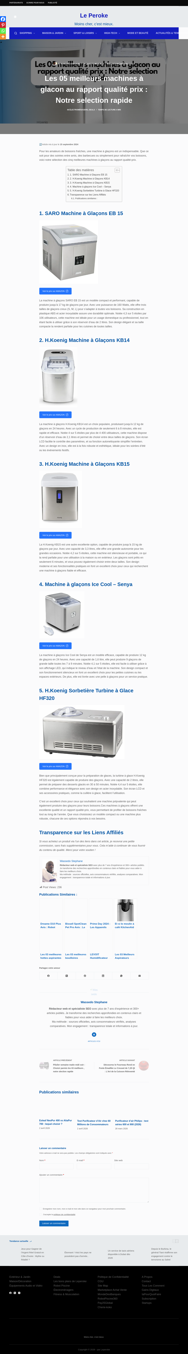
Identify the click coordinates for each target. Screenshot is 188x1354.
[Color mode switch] (15, 16)
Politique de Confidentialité (113, 1276)
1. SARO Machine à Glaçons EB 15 (88, 174)
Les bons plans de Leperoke (69, 1280)
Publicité (52, 3)
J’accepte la (59, 1214)
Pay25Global (105, 1302)
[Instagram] (19, 1292)
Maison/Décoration (20, 1280)
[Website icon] (94, 1030)
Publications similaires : (86, 198)
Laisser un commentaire (54, 1222)
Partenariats (16, 3)
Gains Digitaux (150, 1289)
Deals (132, 64)
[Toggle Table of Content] (115, 170)
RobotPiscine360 (107, 1297)
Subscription (149, 1297)
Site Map (103, 1284)
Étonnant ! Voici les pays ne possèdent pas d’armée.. (77, 1253)
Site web (118, 1159)
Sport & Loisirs (85, 33)
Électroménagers (118, 64)
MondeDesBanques (109, 1293)
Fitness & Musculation (66, 1293)
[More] (3, 37)
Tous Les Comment (153, 1284)
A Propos (147, 1276)
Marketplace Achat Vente (112, 1289)
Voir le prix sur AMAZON (56, 291)
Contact (146, 1280)
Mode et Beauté (137, 33)
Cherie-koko (105, 1306)
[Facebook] (3, 19)
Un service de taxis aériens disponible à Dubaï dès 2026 (121, 1254)
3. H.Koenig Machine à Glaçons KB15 (90, 182)
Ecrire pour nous (35, 3)
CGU (100, 1280)
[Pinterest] (3, 25)
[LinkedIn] (103, 971)
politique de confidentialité (64, 1214)
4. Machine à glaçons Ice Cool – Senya (90, 186)
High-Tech (112, 33)
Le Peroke (94, 15)
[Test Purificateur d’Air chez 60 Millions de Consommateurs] (94, 1104)
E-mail (80, 1160)
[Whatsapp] (3, 31)
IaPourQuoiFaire (151, 1293)
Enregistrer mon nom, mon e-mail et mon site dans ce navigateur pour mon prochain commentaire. (84, 1208)
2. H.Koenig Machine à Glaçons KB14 (90, 178)
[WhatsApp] (121, 971)
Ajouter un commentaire (51, 1174)
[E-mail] (140, 971)
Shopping (28, 33)
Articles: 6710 (94, 1037)
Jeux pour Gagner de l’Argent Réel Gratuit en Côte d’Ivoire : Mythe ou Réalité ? (32, 1253)
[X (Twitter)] (67, 971)
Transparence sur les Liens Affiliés (88, 194)
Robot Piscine (61, 1284)
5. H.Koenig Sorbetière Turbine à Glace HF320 (94, 190)
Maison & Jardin (54, 33)
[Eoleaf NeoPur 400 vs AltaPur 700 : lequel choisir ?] (56, 1102)
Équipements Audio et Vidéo (25, 1284)
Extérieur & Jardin (19, 1276)
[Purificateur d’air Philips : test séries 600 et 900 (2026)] (132, 1102)
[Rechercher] (15, 33)
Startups (147, 1302)
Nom (42, 1160)
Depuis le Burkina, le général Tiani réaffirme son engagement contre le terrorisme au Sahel (164, 1253)
